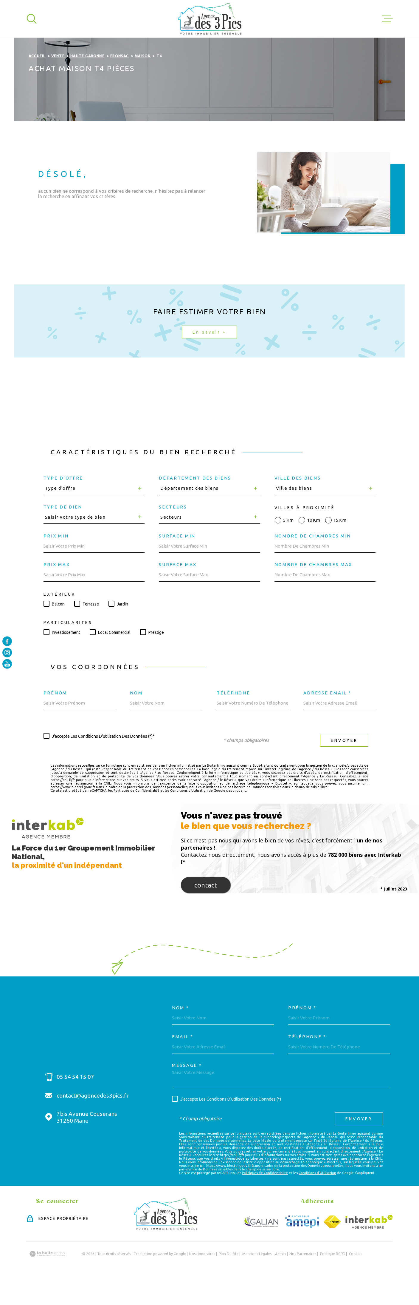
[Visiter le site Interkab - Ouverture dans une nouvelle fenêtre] (369, 1246)
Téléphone (233, 717)
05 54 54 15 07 (75, 1101)
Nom (136, 717)
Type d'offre (63, 502)
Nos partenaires (302, 1279)
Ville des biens (297, 502)
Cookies (355, 1279)
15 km (339, 545)
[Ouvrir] (31, 18)
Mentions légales (256, 1279)
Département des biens (195, 502)
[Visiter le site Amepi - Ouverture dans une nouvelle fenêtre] (302, 1246)
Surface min (177, 560)
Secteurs (173, 531)
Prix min (56, 560)
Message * (187, 1090)
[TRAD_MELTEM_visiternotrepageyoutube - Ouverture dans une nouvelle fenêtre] (7, 664)
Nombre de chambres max (313, 589)
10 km (313, 545)
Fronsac (119, 81)
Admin (280, 1279)
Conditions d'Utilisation (189, 815)
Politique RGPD (332, 1279)
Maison (142, 81)
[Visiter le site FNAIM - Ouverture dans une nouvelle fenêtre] (332, 1246)
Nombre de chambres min (312, 560)
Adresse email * (327, 717)
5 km (288, 545)
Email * (182, 1061)
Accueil (37, 81)
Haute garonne (87, 81)
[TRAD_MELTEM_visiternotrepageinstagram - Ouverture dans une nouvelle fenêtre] (7, 652)
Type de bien (63, 531)
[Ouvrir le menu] (387, 18)
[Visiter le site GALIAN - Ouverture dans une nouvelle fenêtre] (261, 1246)
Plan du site (229, 1279)
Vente (58, 81)
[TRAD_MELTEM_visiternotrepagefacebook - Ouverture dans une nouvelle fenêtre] (7, 641)
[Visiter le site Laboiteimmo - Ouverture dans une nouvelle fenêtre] (47, 1278)
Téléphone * (307, 1061)
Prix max (57, 589)
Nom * (180, 1032)
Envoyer (344, 765)
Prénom (55, 717)
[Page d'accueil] (209, 19)
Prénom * (302, 1032)
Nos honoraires (202, 1279)
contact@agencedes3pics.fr (93, 1120)
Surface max (178, 589)
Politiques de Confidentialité (136, 815)
